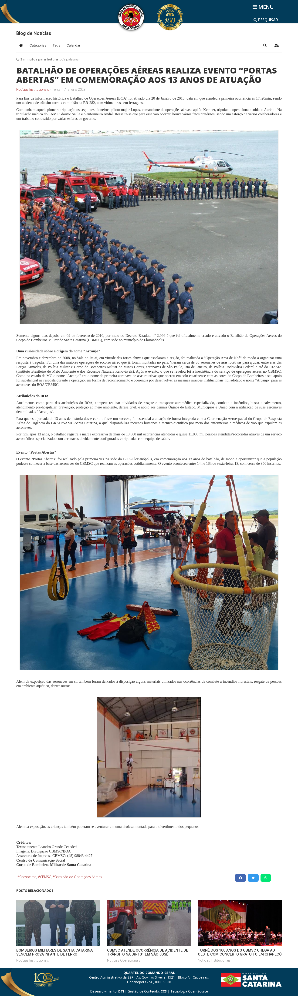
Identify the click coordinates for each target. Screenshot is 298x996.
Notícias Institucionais (32, 89)
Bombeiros (28, 877)
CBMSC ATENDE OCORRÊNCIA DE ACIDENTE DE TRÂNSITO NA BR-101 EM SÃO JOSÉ (147, 952)
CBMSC (45, 877)
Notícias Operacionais (123, 960)
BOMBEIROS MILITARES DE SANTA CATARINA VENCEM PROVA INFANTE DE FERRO (54, 952)
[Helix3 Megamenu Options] (264, 7)
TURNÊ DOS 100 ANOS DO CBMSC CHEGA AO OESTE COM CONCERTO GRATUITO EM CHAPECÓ (240, 952)
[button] (265, 45)
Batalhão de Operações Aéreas (78, 877)
